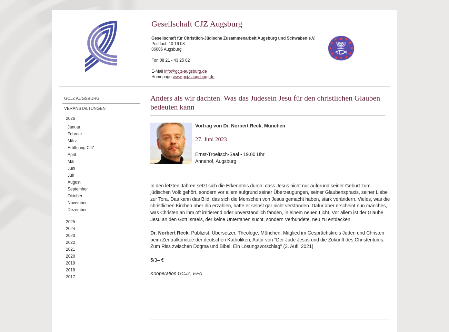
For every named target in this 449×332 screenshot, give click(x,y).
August (74, 182)
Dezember (77, 209)
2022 (70, 242)
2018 (70, 270)
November (77, 202)
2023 (70, 235)
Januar (74, 127)
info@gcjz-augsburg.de (185, 71)
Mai (71, 161)
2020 (70, 256)
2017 (70, 276)
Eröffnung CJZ (81, 147)
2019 (70, 263)
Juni (71, 168)
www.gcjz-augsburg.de (193, 76)
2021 (70, 249)
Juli (71, 175)
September (78, 189)
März (72, 140)
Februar (75, 134)
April (72, 154)
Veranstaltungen (85, 108)
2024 (70, 228)
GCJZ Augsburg (82, 98)
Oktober (75, 196)
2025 (70, 221)
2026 (70, 118)
